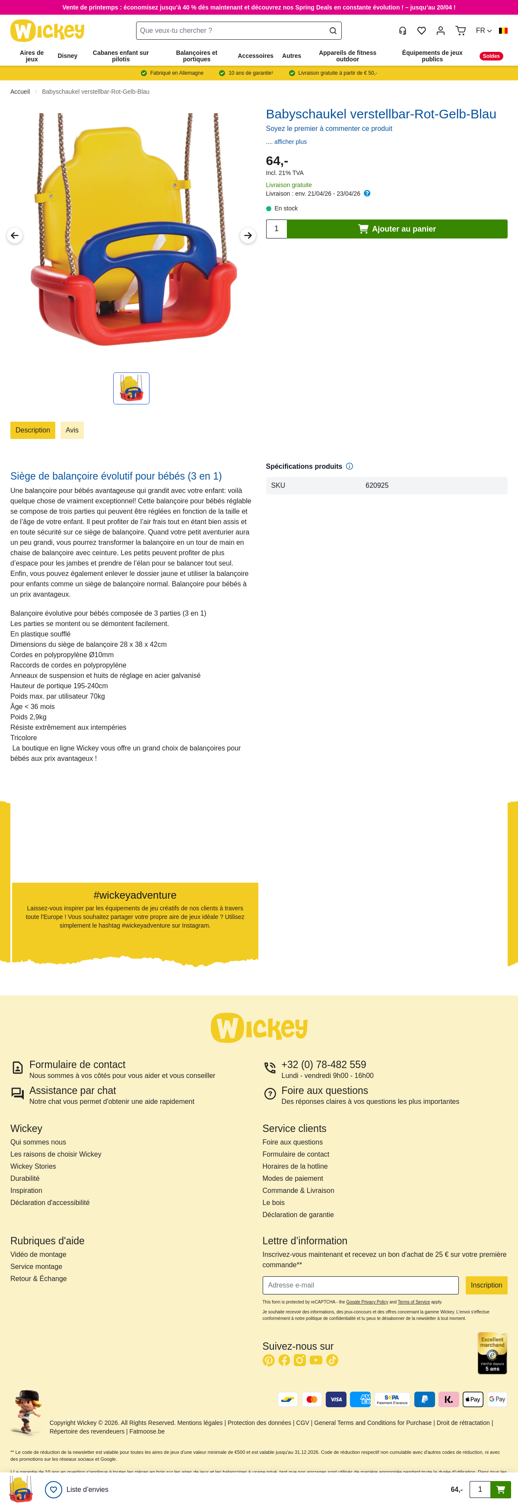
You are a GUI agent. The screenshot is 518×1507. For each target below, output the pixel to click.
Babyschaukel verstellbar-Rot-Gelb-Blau (95, 91)
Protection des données (259, 1422)
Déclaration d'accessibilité (50, 1202)
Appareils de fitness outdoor (347, 56)
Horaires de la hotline (295, 1166)
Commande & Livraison (298, 1190)
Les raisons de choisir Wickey (56, 1154)
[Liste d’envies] (76, 1489)
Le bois (274, 1202)
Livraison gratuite (289, 184)
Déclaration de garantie (298, 1214)
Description (33, 430)
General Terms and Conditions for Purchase (373, 1422)
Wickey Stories (33, 1166)
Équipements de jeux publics (432, 56)
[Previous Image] (14, 235)
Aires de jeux (32, 56)
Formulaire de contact (296, 1154)
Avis (72, 430)
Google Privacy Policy (367, 1302)
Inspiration (26, 1190)
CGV (302, 1422)
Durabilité (25, 1178)
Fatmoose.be (147, 1431)
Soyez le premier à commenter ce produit (329, 128)
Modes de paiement (293, 1178)
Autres (291, 55)
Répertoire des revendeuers (87, 1431)
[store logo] (47, 30)
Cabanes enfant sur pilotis (121, 56)
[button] (484, 30)
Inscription (486, 1285)
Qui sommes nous (38, 1142)
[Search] (333, 31)
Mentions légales (200, 1422)
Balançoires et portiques (197, 56)
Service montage (36, 1266)
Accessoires (256, 55)
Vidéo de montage (38, 1254)
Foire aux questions (293, 1142)
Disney (67, 55)
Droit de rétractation (463, 1422)
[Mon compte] (440, 30)
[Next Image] (248, 235)
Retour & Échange (38, 1278)
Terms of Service (414, 1302)
